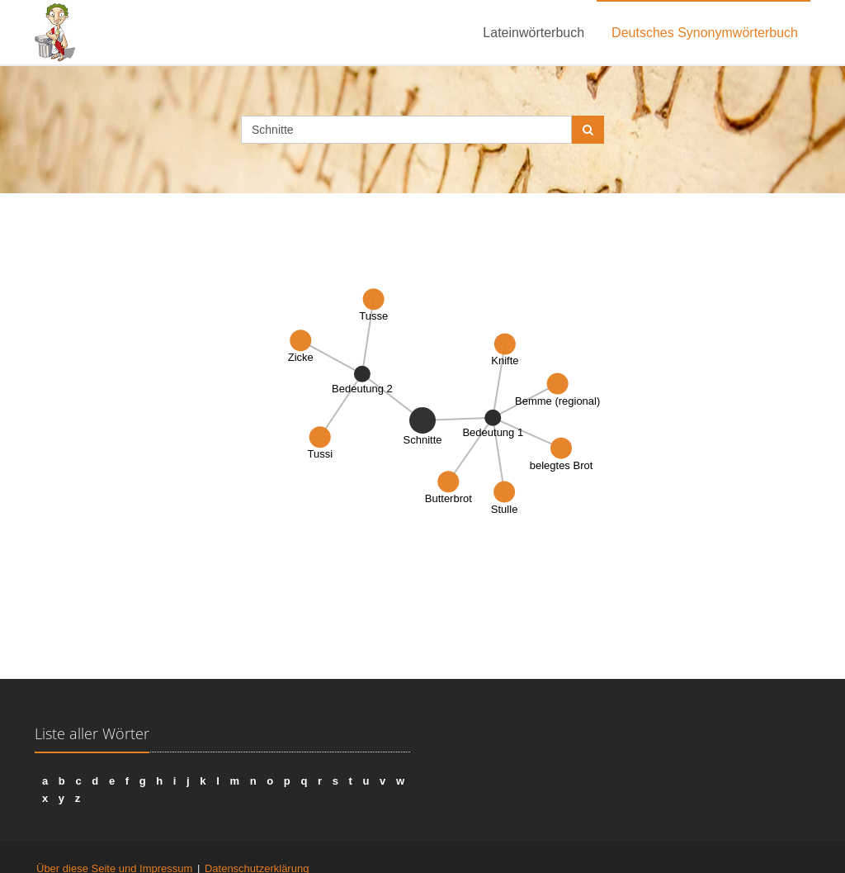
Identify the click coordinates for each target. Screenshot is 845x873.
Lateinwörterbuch (533, 33)
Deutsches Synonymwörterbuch (704, 33)
